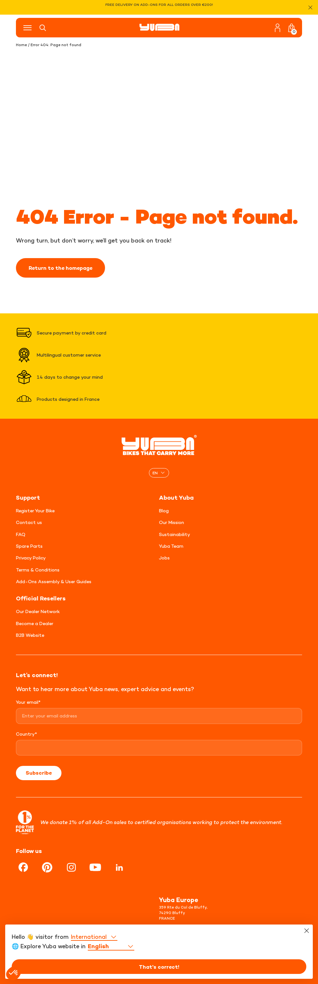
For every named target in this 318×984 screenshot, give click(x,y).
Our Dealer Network (38, 611)
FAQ (20, 534)
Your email (28, 702)
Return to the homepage (60, 268)
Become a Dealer (34, 623)
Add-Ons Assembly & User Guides (53, 581)
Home (21, 45)
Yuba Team (171, 546)
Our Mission (171, 522)
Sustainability (174, 534)
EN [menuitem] (155, 472)
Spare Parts (29, 546)
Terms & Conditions (38, 569)
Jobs (164, 557)
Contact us (29, 522)
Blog (164, 510)
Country (26, 734)
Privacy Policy (31, 557)
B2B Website (30, 635)
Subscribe (39, 772)
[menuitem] (159, 473)
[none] (159, 473)
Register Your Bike (35, 510)
